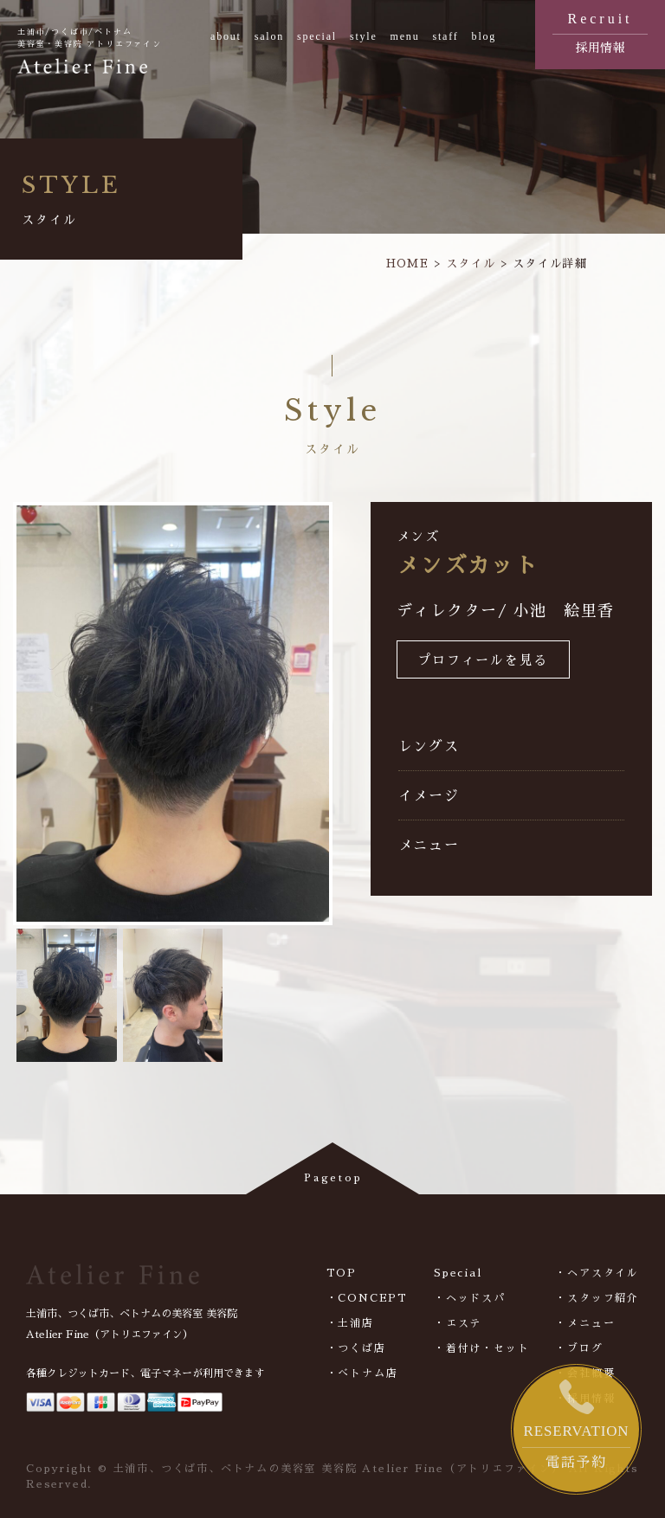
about (226, 36)
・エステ (457, 1323)
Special (458, 1273)
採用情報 (600, 31)
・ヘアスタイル (597, 1273)
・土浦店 (350, 1323)
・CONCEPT (367, 1298)
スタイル (470, 263)
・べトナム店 (362, 1373)
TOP (341, 1273)
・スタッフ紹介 (597, 1298)
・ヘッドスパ (470, 1298)
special (317, 36)
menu (405, 36)
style (364, 36)
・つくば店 (356, 1348)
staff (445, 36)
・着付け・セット (481, 1348)
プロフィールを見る (482, 660)
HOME (407, 263)
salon (269, 36)
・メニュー (585, 1323)
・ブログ (579, 1348)
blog (484, 36)
